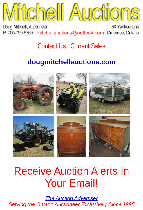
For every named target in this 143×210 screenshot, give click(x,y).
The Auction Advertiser (71, 198)
